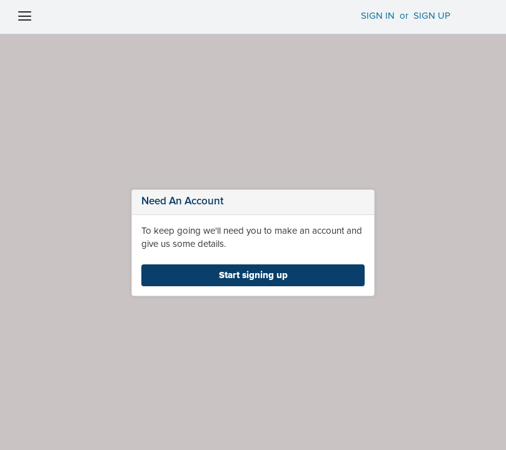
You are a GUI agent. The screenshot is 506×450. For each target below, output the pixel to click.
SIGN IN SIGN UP (394, 16)
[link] (253, 275)
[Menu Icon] (22, 18)
